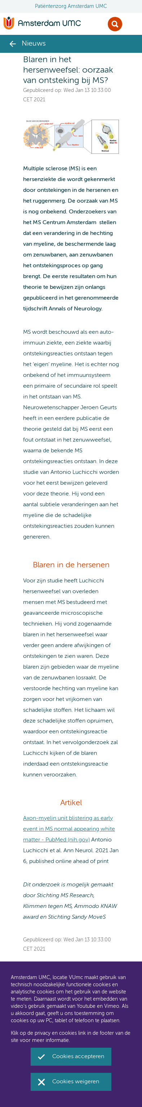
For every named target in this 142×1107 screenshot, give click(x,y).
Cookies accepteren (78, 1057)
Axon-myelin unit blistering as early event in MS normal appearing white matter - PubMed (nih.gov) (69, 829)
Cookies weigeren (75, 1082)
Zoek (115, 24)
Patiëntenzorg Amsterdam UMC (71, 6)
